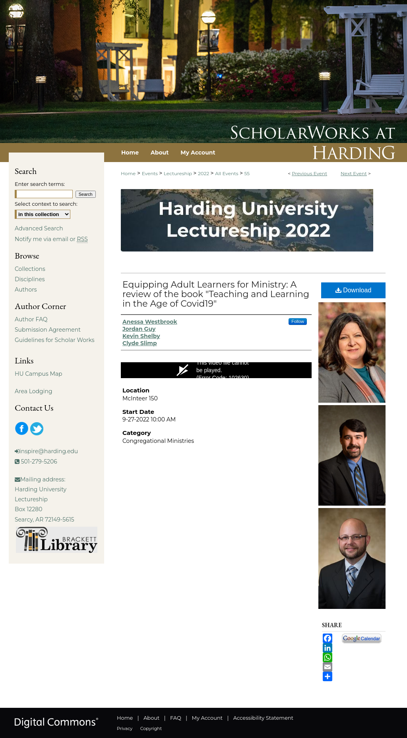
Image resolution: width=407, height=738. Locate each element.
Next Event (354, 173)
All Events (227, 173)
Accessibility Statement (263, 718)
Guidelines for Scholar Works (55, 340)
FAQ (175, 718)
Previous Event (309, 173)
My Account (207, 718)
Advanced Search (39, 228)
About (151, 718)
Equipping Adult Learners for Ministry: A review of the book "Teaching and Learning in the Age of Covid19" (215, 294)
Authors (26, 289)
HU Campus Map (38, 373)
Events (150, 173)
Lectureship (178, 173)
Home (128, 173)
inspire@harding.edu (48, 451)
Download (353, 290)
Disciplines (30, 279)
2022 (204, 173)
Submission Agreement (48, 329)
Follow (297, 321)
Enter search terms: (40, 184)
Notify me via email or (51, 239)
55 (247, 173)
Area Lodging (33, 391)
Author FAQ (31, 319)
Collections (30, 268)
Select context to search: (46, 204)
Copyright (151, 728)
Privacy (124, 728)
